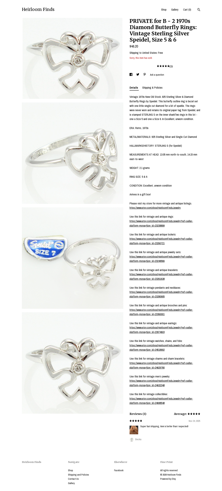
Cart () (187, 9)
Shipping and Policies (78, 474)
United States (149, 53)
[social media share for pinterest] (145, 74)
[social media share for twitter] (138, 74)
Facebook (118, 470)
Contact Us (73, 478)
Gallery (174, 9)
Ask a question (157, 74)
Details (134, 87)
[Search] (199, 10)
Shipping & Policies (152, 87)
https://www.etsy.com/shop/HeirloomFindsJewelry (155, 208)
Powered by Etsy (168, 478)
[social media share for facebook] (131, 74)
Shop (163, 9)
